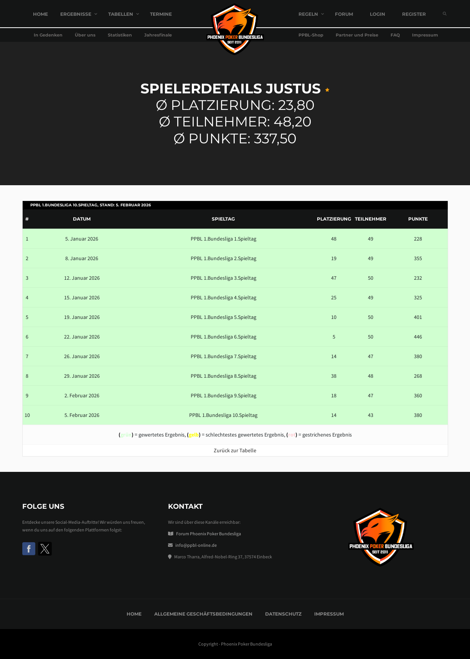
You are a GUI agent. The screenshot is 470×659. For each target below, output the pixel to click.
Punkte (418, 219)
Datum (82, 219)
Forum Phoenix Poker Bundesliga (208, 533)
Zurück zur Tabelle (235, 450)
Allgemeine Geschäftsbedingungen (203, 614)
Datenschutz (283, 614)
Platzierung (334, 219)
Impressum (329, 614)
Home (134, 614)
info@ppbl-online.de (196, 545)
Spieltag (223, 219)
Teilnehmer (370, 219)
